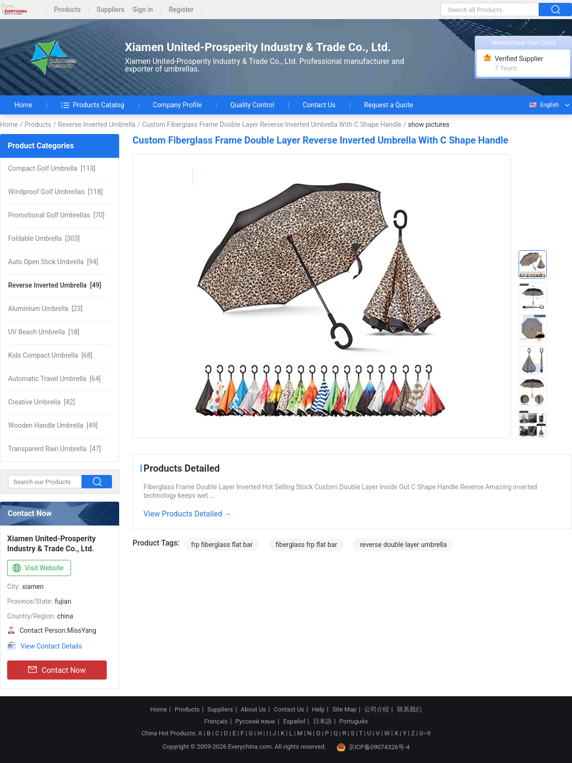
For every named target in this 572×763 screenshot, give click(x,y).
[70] (56, 215)
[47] (54, 449)
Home (23, 105)
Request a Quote (388, 105)
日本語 (322, 721)
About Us (253, 709)
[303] (44, 238)
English (543, 105)
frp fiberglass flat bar (222, 544)
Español (294, 721)
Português (353, 721)
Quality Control (252, 105)
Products (67, 10)
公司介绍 (376, 709)
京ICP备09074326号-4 (373, 747)
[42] (41, 402)
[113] (51, 168)
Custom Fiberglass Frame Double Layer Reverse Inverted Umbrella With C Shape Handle (271, 124)
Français (215, 721)
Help (318, 709)
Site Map (344, 709)
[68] (50, 355)
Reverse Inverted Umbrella (96, 124)
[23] (45, 308)
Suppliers (111, 10)
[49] (54, 285)
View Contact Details (51, 646)
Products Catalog (92, 105)
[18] (44, 332)
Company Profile (177, 105)
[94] (53, 262)
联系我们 (409, 709)
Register (181, 10)
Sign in (143, 10)
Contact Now (56, 670)
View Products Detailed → (187, 513)
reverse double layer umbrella (403, 544)
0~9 (424, 733)
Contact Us (319, 105)
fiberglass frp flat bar (306, 544)
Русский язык (255, 721)
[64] (54, 378)
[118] (55, 192)
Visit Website (36, 568)
